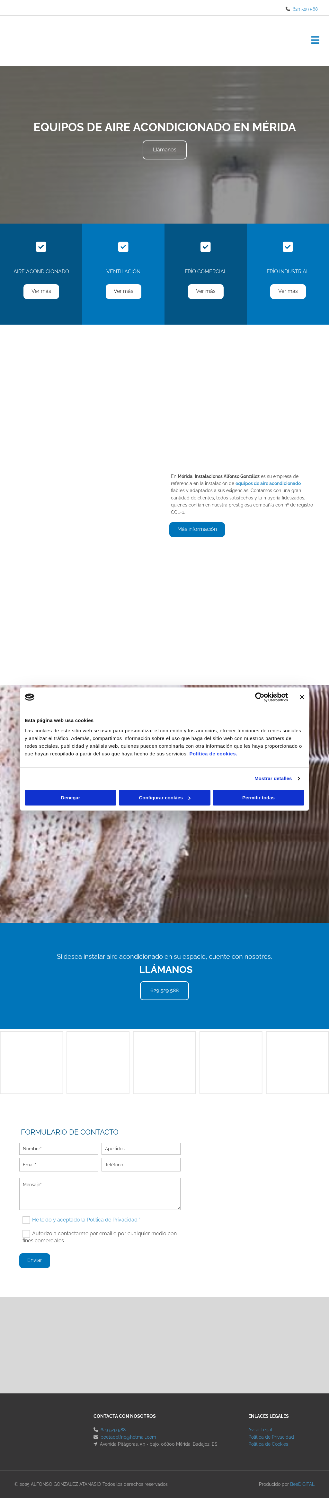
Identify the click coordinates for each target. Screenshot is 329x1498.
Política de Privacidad (271, 1437)
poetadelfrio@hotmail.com (128, 1437)
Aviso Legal (260, 1429)
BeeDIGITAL (302, 1484)
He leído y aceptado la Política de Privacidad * (86, 1219)
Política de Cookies (268, 1444)
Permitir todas (258, 797)
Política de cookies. (213, 753)
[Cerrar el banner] (302, 697)
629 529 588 (305, 9)
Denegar (70, 797)
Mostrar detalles (273, 778)
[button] (165, 149)
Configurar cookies (165, 797)
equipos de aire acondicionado (268, 483)
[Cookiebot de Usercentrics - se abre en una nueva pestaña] (260, 697)
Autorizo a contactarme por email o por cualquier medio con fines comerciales (99, 1236)
